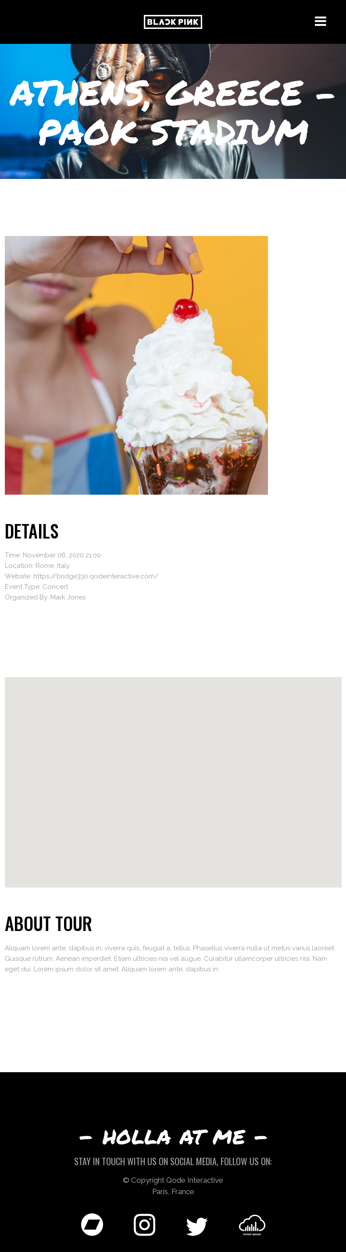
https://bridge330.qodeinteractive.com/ (95, 576)
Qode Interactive (194, 1180)
